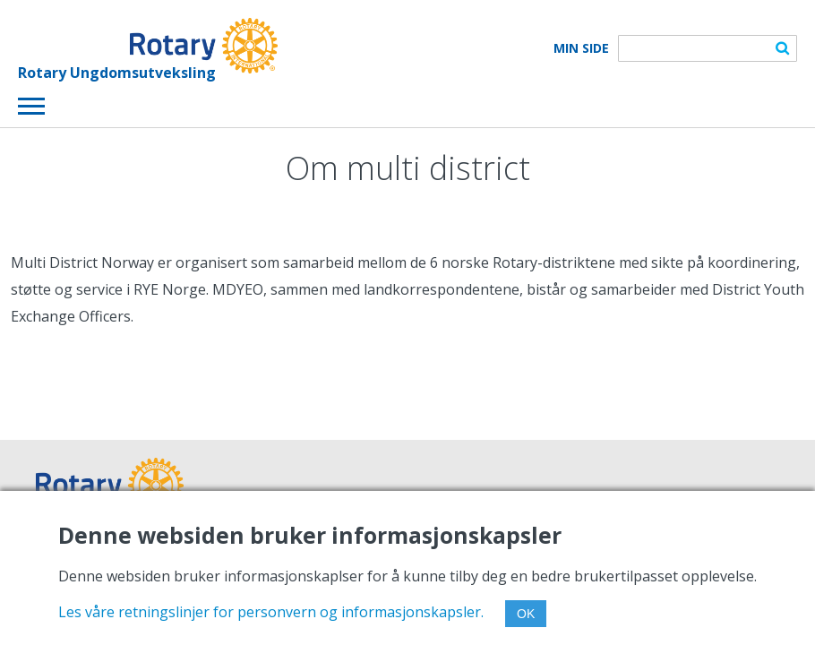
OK (526, 613)
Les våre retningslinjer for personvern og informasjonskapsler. (271, 612)
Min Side (581, 48)
